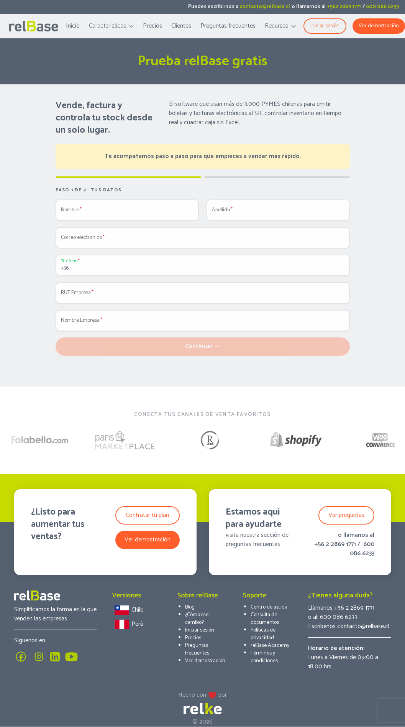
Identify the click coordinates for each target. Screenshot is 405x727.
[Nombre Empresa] (202, 323)
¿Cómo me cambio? (196, 618)
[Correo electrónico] (202, 241)
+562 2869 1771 (344, 6)
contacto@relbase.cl (264, 6)
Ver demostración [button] (148, 540)
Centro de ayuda (269, 607)
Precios (152, 26)
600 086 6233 (382, 6)
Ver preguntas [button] (346, 515)
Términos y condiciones (264, 657)
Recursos (280, 26)
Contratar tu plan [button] (147, 515)
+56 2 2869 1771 (335, 544)
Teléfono (69, 261)
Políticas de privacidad (263, 634)
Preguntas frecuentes (228, 26)
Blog (190, 607)
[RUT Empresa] (202, 296)
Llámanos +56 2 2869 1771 (341, 608)
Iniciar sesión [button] (324, 25)
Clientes (181, 26)
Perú (127, 624)
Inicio (73, 26)
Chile (127, 610)
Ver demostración (379, 25)
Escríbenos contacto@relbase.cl (348, 626)
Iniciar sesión (199, 630)
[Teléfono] (202, 268)
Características (111, 26)
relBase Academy (270, 645)
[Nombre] (127, 213)
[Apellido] (278, 213)
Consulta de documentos (265, 618)
